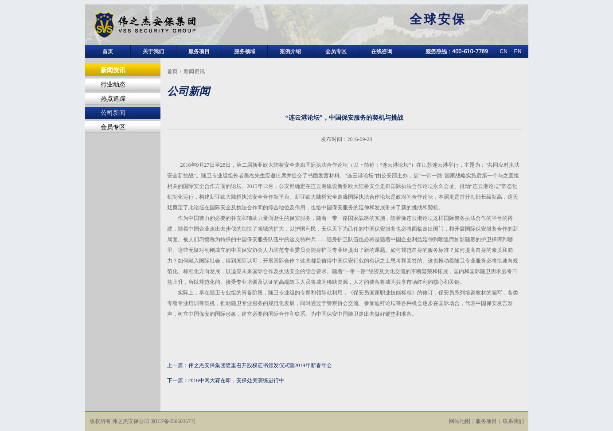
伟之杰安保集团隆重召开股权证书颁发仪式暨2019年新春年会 (260, 365)
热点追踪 (113, 98)
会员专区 (336, 51)
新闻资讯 (113, 70)
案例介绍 (290, 51)
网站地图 (459, 421)
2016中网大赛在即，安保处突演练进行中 (236, 380)
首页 (107, 51)
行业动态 (113, 84)
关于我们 (153, 51)
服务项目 (199, 51)
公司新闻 (113, 113)
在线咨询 (381, 51)
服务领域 (244, 51)
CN (503, 51)
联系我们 (513, 421)
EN (518, 51)
